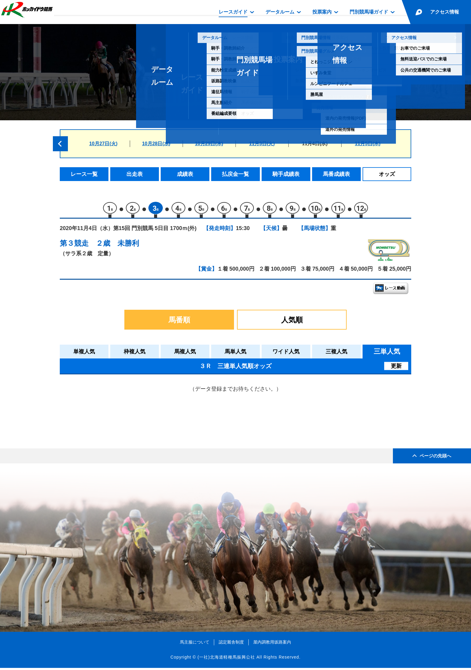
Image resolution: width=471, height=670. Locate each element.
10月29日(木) (209, 143)
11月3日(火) (262, 143)
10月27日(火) (103, 143)
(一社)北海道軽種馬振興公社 (226, 659)
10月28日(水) (156, 143)
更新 (396, 368)
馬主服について (194, 644)
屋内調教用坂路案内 (272, 644)
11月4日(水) (314, 143)
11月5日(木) (367, 143)
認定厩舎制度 (231, 644)
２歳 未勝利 (117, 245)
